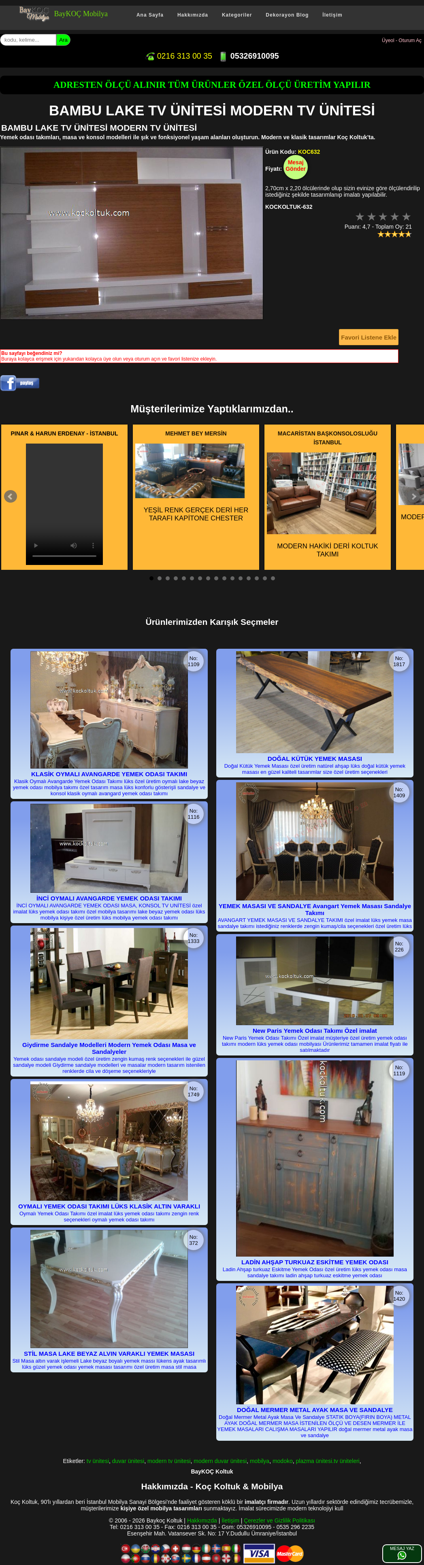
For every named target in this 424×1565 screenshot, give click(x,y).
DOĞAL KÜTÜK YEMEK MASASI (315, 758)
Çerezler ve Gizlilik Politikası (279, 1520)
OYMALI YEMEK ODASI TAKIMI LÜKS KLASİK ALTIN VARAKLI (109, 1206)
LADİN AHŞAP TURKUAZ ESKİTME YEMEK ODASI (314, 1262)
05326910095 (248, 55)
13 (249, 578)
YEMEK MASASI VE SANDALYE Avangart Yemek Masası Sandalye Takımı (315, 909)
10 (224, 578)
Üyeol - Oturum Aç (402, 40)
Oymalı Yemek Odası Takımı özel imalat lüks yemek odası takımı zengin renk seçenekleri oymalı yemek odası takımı (109, 1216)
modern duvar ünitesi (220, 1461)
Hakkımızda (192, 15)
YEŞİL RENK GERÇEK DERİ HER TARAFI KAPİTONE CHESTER (191, 483)
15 (265, 578)
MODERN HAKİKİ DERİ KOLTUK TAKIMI (322, 505)
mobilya (259, 1461)
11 (232, 578)
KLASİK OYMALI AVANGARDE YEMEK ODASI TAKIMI (109, 774)
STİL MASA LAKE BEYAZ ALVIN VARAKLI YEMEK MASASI (109, 1353)
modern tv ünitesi (169, 1461)
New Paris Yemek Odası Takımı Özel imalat (315, 1030)
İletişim (332, 15)
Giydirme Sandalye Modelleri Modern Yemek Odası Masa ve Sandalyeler (109, 1048)
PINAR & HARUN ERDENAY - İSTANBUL (64, 433)
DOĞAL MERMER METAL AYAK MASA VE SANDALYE (315, 1409)
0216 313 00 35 (178, 55)
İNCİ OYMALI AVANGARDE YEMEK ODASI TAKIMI (109, 898)
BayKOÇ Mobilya (81, 14)
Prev (10, 496)
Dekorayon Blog (287, 15)
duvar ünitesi (128, 1461)
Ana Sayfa (150, 15)
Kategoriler (237, 15)
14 (257, 578)
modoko (283, 1461)
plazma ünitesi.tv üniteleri (328, 1461)
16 (273, 578)
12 (241, 578)
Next (413, 496)
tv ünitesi (98, 1461)
